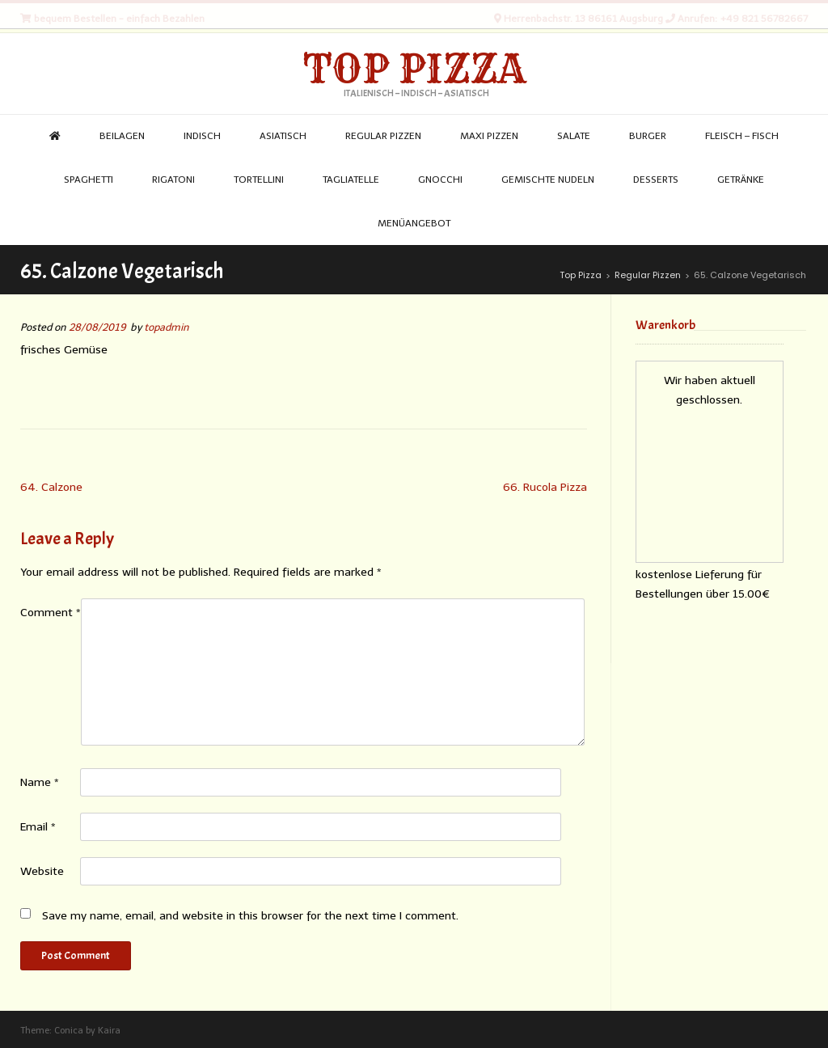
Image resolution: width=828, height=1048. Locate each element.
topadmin (166, 327)
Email (38, 827)
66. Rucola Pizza (545, 487)
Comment (50, 612)
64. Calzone (51, 487)
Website (42, 871)
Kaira (109, 1030)
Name (39, 782)
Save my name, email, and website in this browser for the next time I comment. (250, 916)
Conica (68, 1030)
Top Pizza (414, 68)
